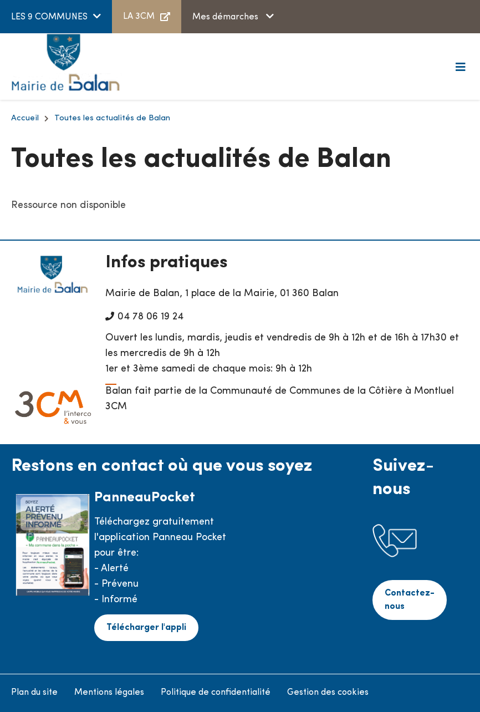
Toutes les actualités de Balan (112, 118)
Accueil (25, 118)
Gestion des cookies (328, 692)
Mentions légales (109, 692)
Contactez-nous (410, 600)
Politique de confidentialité (215, 692)
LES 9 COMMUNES (49, 17)
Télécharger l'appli (146, 627)
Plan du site (34, 692)
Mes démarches (226, 17)
